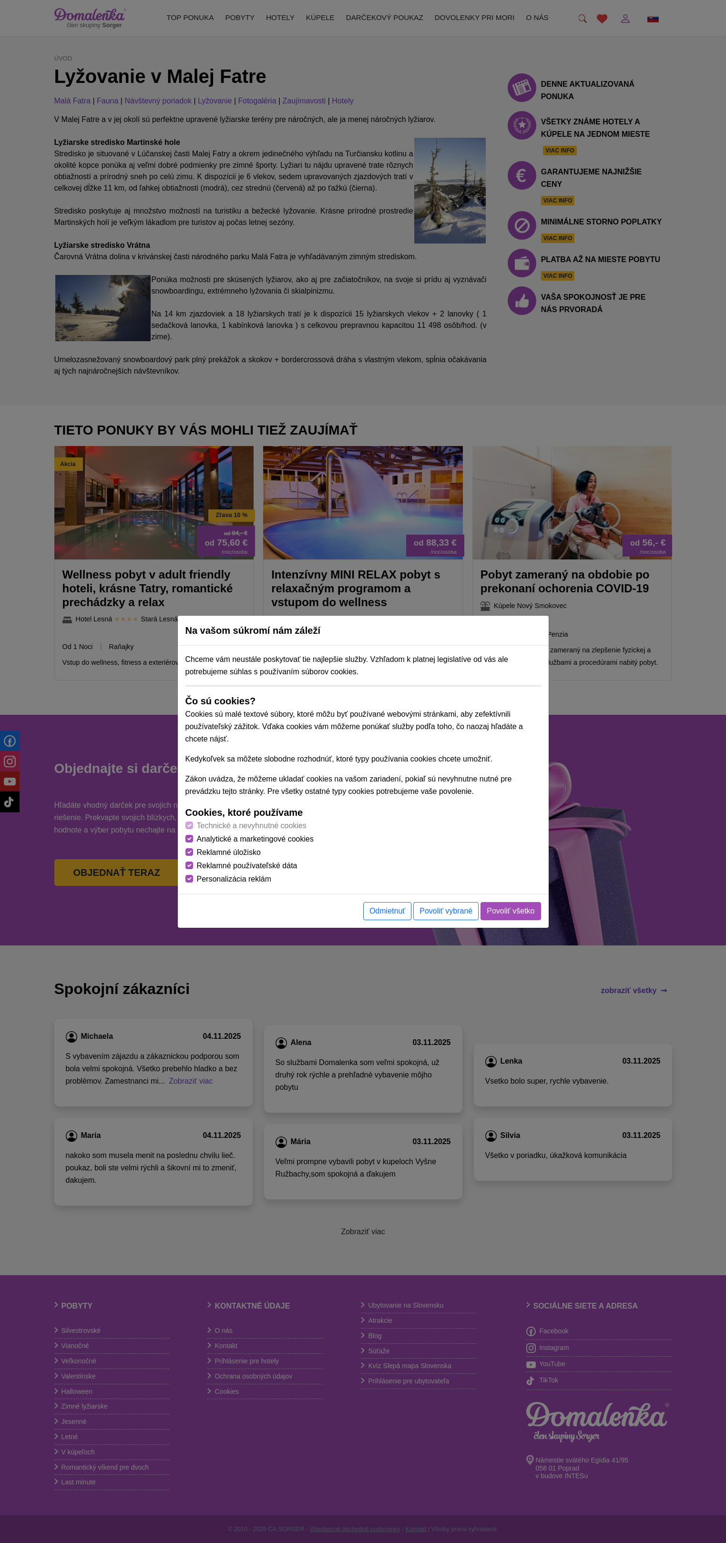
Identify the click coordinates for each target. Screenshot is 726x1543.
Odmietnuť (387, 911)
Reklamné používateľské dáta (247, 866)
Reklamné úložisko (229, 852)
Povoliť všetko (510, 911)
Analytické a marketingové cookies (255, 839)
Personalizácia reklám (234, 879)
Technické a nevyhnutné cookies (252, 826)
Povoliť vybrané (445, 911)
